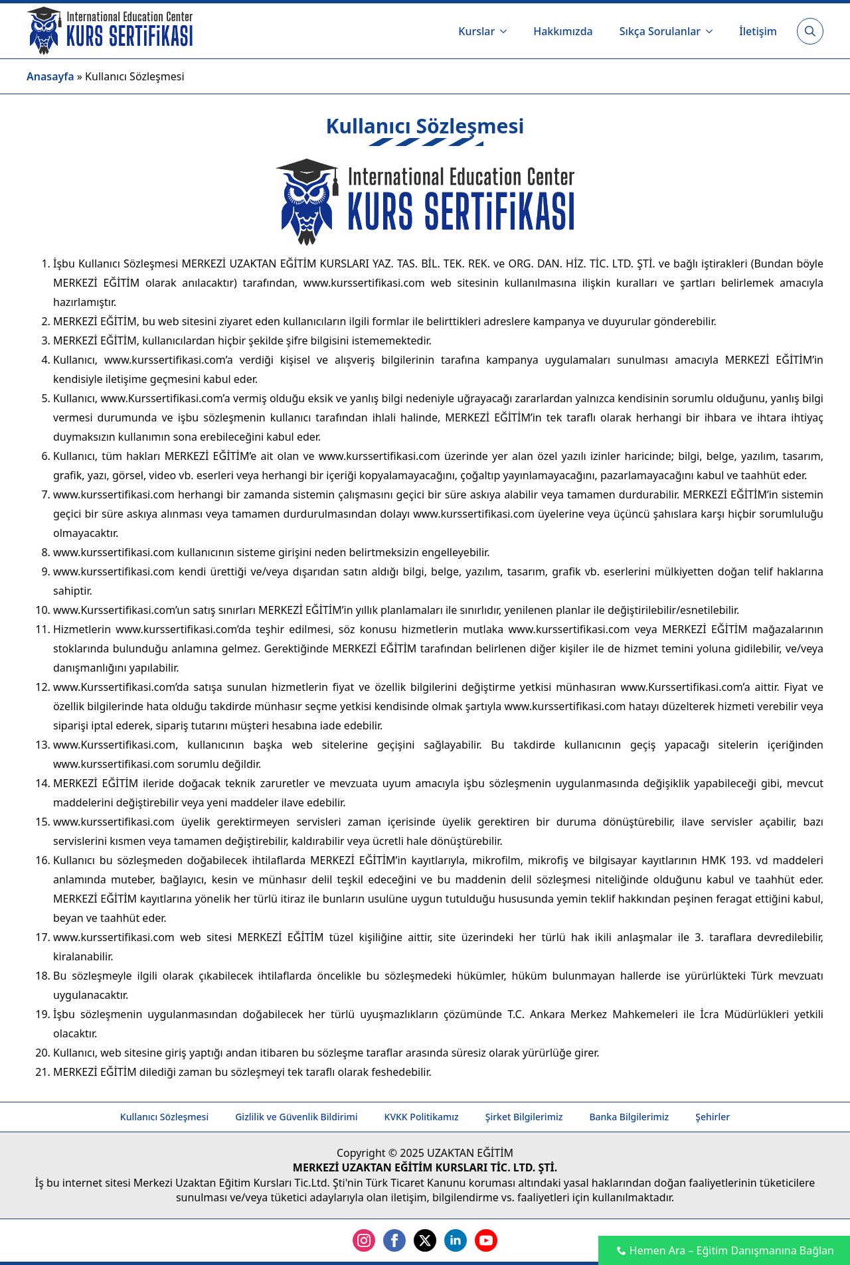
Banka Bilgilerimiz (629, 1116)
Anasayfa (50, 76)
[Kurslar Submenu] (507, 31)
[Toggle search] (810, 31)
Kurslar (476, 31)
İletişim (758, 31)
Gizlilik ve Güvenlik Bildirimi (296, 1116)
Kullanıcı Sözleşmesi (164, 1116)
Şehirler (712, 1116)
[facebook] (394, 1240)
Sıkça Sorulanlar (660, 31)
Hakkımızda (563, 31)
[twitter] (425, 1240)
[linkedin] (455, 1240)
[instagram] (364, 1240)
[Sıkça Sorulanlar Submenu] (713, 31)
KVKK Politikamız (421, 1116)
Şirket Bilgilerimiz (524, 1116)
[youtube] (486, 1240)
